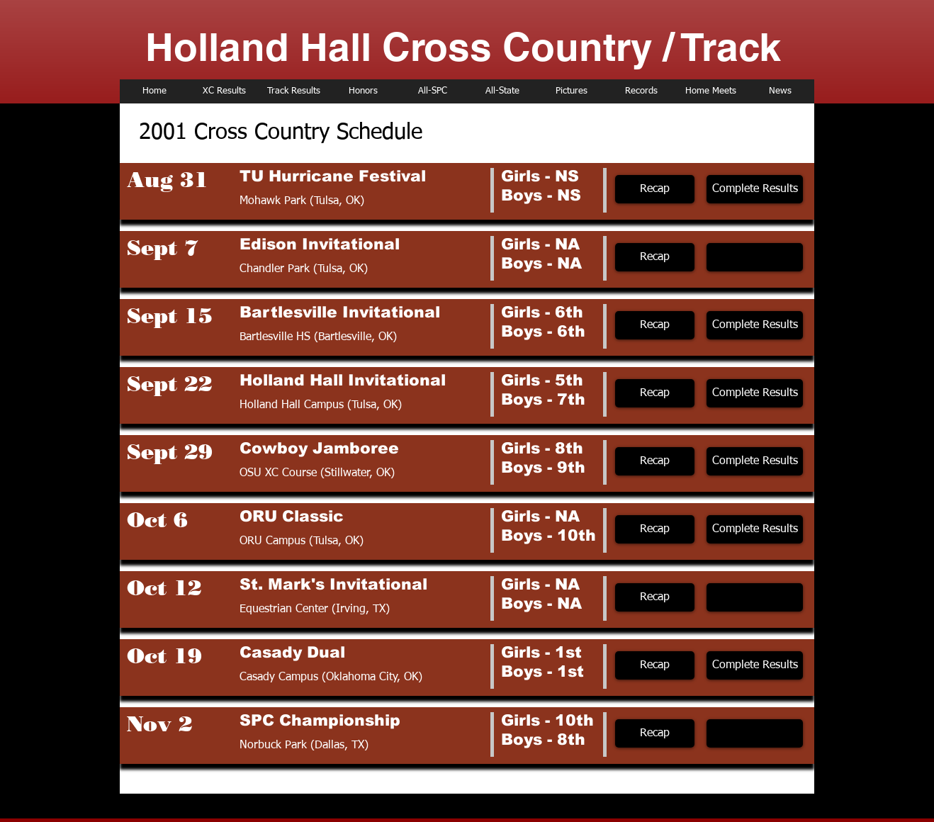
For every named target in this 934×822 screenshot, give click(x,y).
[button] (755, 257)
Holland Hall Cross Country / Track (463, 46)
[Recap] (654, 189)
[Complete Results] (755, 189)
